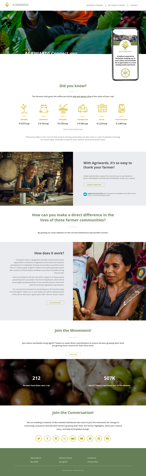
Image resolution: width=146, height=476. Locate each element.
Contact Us (92, 458)
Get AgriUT (63, 462)
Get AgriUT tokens (116, 5)
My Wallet (34, 462)
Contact (134, 5)
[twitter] (85, 194)
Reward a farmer (95, 5)
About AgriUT (36, 458)
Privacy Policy (93, 462)
